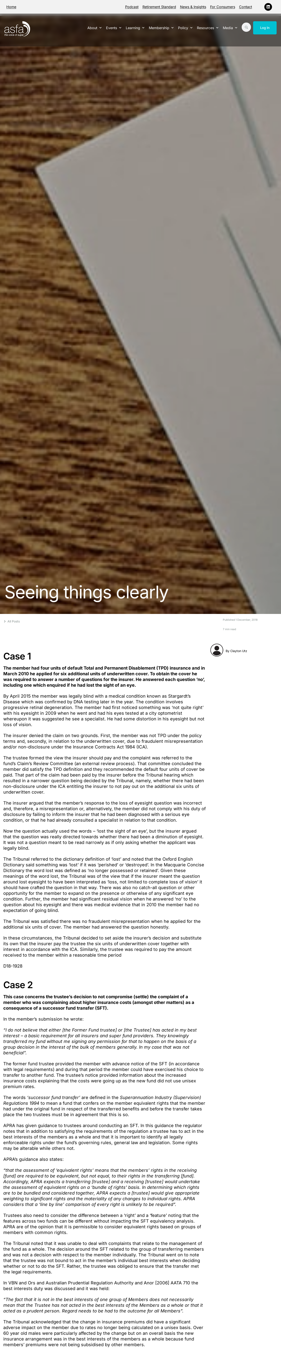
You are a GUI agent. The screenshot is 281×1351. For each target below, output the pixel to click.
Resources (207, 27)
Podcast (132, 7)
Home (11, 7)
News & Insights (193, 7)
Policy (185, 27)
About (94, 27)
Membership (161, 27)
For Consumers (222, 7)
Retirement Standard (159, 7)
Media (230, 27)
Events (113, 27)
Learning (135, 27)
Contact (245, 7)
